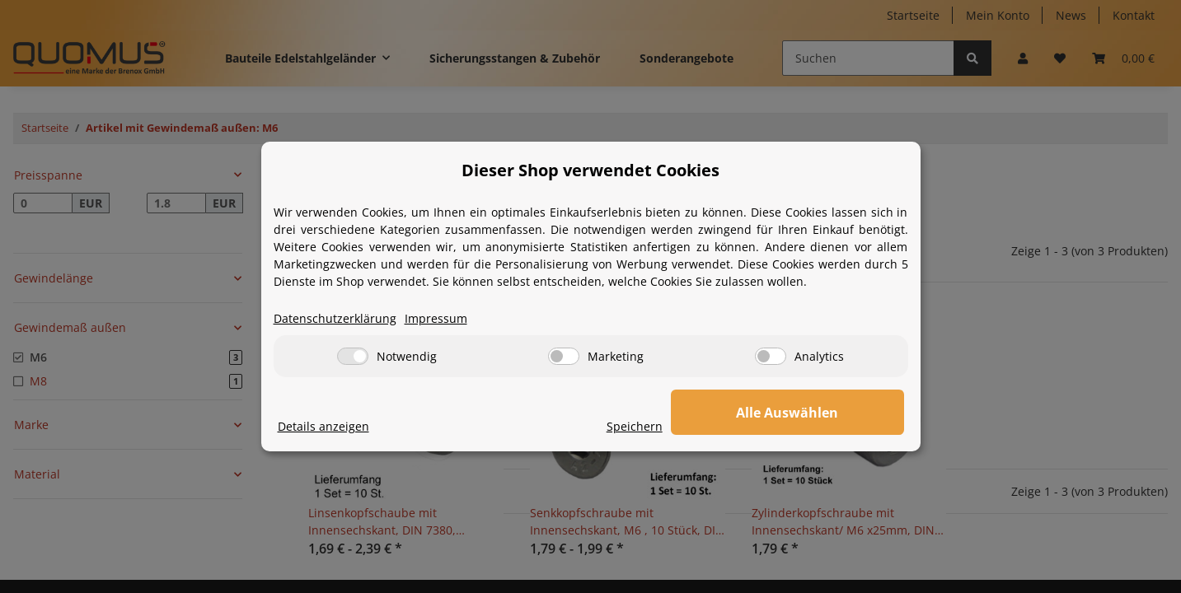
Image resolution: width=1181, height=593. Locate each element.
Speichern (703, 427)
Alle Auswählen (822, 413)
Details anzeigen (323, 427)
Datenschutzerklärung (335, 319)
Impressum (436, 319)
